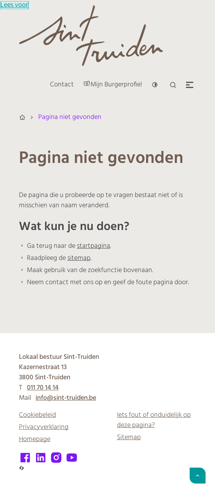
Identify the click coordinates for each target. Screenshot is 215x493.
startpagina (93, 246)
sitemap (78, 258)
